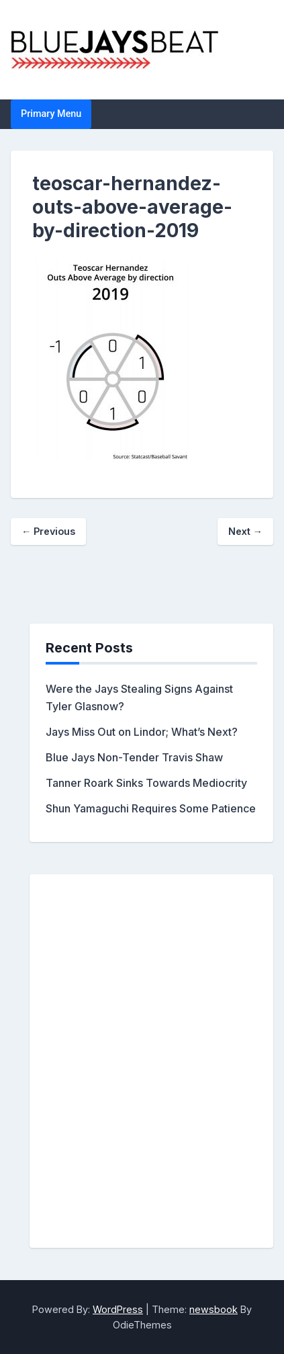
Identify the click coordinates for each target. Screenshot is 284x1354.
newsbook (213, 1309)
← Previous (48, 531)
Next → (245, 531)
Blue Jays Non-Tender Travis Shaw (134, 757)
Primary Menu (51, 114)
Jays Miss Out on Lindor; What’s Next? (142, 731)
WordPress (118, 1309)
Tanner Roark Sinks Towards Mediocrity (146, 783)
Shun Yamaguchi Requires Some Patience (151, 808)
